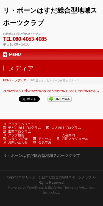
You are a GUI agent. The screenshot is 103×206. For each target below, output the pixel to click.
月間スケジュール (75, 139)
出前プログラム (19, 131)
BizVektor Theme (61, 187)
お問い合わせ (18, 142)
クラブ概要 (16, 135)
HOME (7, 80)
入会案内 (68, 135)
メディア (20, 80)
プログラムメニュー (23, 124)
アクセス (44, 139)
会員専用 (44, 142)
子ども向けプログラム (24, 128)
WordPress (35, 187)
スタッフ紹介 (18, 139)
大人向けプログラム (66, 128)
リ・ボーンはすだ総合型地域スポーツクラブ (58, 177)
